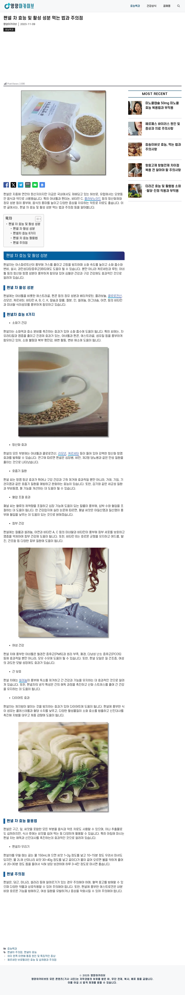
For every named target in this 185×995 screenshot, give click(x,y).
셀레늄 (23, 680)
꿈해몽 (166, 6)
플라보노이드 (92, 198)
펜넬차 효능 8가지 (24, 233)
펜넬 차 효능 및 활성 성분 (24, 224)
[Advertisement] (92, 57)
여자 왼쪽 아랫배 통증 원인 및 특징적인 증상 (31, 956)
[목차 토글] (36, 219)
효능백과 (135, 6)
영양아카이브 (10, 24)
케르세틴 (73, 453)
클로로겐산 (115, 296)
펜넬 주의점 (20, 243)
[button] (178, 6)
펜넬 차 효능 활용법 (25, 238)
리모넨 (62, 453)
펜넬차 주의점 (14, 952)
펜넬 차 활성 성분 (24, 228)
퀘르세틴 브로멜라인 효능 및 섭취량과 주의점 (31, 959)
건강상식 (151, 6)
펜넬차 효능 (30, 952)
